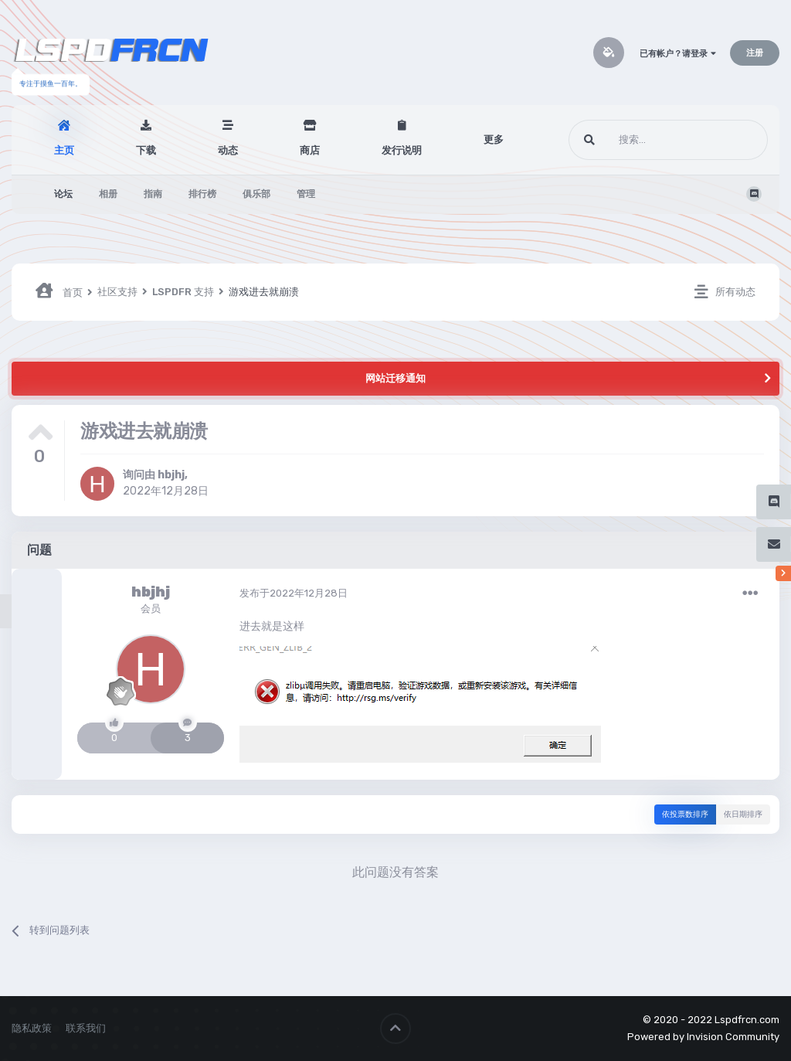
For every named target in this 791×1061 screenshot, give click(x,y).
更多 (494, 139)
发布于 (293, 593)
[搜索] (639, 140)
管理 (306, 194)
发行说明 (402, 150)
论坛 (63, 194)
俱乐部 (256, 194)
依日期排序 (743, 814)
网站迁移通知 (395, 378)
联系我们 (86, 1028)
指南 (153, 194)
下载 (146, 150)
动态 (228, 150)
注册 (754, 53)
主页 (64, 150)
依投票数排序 (685, 814)
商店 (310, 150)
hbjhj (171, 474)
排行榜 (202, 194)
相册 (108, 194)
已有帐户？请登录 (678, 54)
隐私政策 (32, 1028)
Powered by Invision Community (703, 1036)
